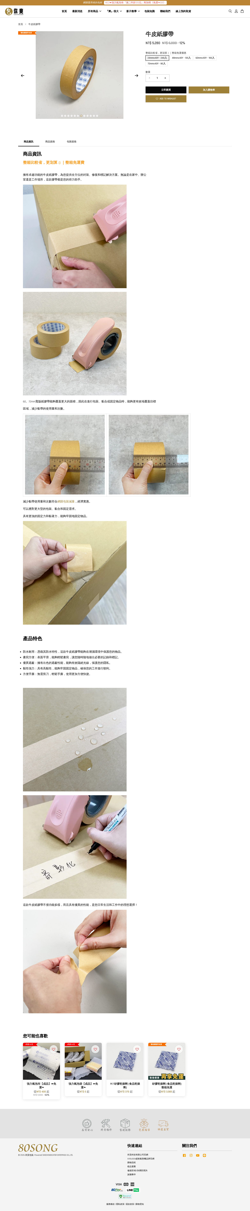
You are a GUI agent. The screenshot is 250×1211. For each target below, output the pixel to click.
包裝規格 (71, 142)
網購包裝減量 (66, 501)
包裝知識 (149, 11)
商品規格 (50, 142)
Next (136, 76)
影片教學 (133, 11)
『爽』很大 (114, 11)
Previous (22, 76)
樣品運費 (131, 1167)
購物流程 (131, 1163)
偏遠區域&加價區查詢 (137, 1171)
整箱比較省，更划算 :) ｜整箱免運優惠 (166, 53)
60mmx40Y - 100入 (205, 58)
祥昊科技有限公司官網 (137, 1155)
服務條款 (110, 1204)
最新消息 (77, 11)
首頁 (64, 11)
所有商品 (94, 11)
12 (97, 116)
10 (91, 116)
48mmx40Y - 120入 (181, 58)
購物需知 (140, 1204)
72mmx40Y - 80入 (156, 63)
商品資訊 (28, 142)
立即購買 (166, 90)
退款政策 (130, 1204)
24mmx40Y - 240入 (157, 58)
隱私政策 (120, 1204)
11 (94, 116)
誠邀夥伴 (131, 1174)
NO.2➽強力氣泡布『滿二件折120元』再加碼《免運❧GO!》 (135, 2)
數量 (148, 72)
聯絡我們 (165, 11)
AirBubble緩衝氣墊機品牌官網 (140, 1159)
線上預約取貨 (183, 11)
